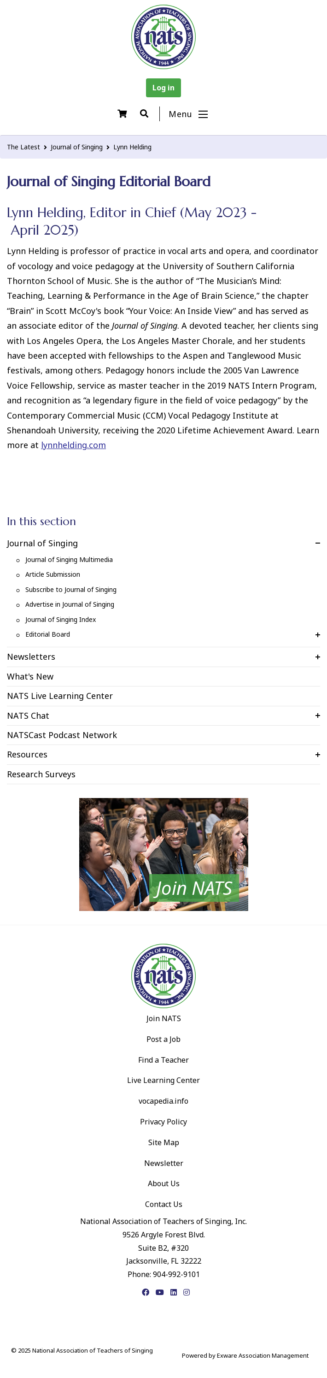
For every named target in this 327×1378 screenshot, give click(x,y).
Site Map (163, 1142)
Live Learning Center (163, 1080)
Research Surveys (41, 774)
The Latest (23, 146)
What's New (30, 676)
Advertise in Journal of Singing (69, 604)
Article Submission (52, 574)
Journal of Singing (77, 146)
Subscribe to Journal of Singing (71, 589)
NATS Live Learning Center (60, 695)
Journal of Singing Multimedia (69, 559)
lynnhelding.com (73, 444)
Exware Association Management (263, 1355)
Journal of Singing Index (60, 619)
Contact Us (163, 1204)
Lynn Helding (132, 146)
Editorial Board (47, 634)
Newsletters (31, 656)
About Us (164, 1183)
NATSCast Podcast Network (62, 734)
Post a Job (163, 1039)
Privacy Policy (163, 1121)
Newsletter (163, 1163)
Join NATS (163, 1018)
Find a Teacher (163, 1060)
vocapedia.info (163, 1101)
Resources (27, 754)
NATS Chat (28, 715)
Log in (163, 88)
